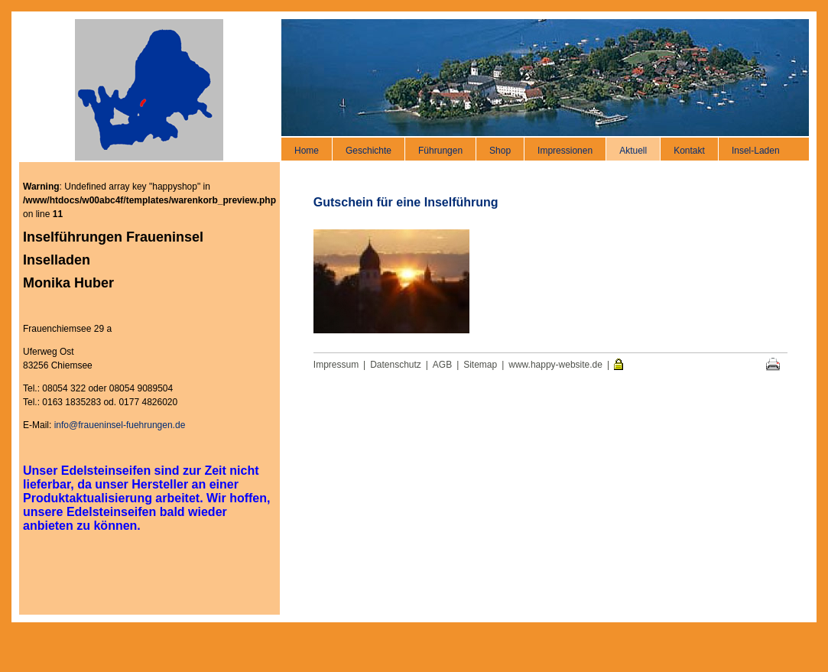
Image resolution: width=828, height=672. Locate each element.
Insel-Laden (756, 150)
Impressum (336, 364)
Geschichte (368, 150)
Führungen (440, 150)
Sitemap (480, 364)
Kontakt (689, 150)
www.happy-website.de (555, 364)
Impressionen (565, 150)
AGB (442, 364)
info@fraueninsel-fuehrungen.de (120, 425)
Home (306, 150)
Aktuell (633, 150)
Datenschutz (395, 364)
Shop (500, 150)
